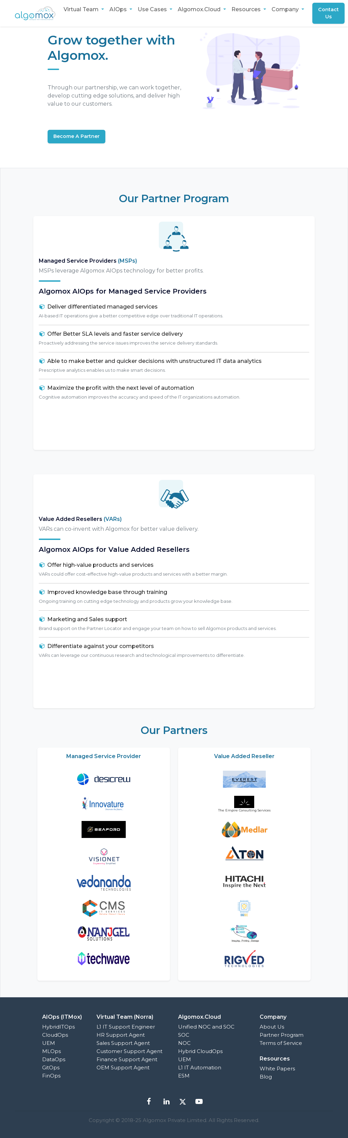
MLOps (51, 1051)
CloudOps (55, 1035)
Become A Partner (78, 136)
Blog (266, 1076)
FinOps (51, 1075)
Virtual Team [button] (82, 9)
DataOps (53, 1059)
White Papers (277, 1068)
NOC (184, 1043)
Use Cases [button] (153, 9)
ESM (184, 1075)
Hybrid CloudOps (200, 1051)
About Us (272, 1026)
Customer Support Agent (129, 1051)
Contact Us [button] (329, 13)
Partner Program (281, 1035)
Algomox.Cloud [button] (200, 9)
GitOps (50, 1067)
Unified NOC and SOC (206, 1026)
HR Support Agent (121, 1035)
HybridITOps (58, 1026)
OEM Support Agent (123, 1067)
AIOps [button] (118, 9)
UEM (48, 1043)
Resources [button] (246, 9)
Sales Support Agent (123, 1043)
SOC (183, 1035)
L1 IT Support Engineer (126, 1026)
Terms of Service (281, 1043)
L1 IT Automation (199, 1067)
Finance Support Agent (127, 1059)
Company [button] (286, 9)
